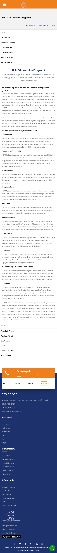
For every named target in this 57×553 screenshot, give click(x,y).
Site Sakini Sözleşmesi (9, 533)
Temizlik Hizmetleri (8, 467)
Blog (3, 439)
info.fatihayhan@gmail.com (12, 411)
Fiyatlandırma (6, 432)
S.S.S (3, 435)
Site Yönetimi (5, 38)
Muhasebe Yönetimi (8, 43)
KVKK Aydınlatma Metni (9, 526)
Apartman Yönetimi (7, 336)
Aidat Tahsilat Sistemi (9, 505)
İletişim (4, 443)
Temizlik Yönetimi (7, 57)
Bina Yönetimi (5, 341)
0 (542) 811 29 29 (9, 404)
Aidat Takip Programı (8, 331)
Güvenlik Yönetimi (7, 53)
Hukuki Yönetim (6, 48)
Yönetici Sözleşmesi (8, 529)
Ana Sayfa (29, 25)
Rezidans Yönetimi (7, 351)
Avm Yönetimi (6, 356)
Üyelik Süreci (6, 428)
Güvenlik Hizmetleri (8, 463)
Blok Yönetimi (5, 346)
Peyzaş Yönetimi (7, 62)
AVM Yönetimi (6, 502)
